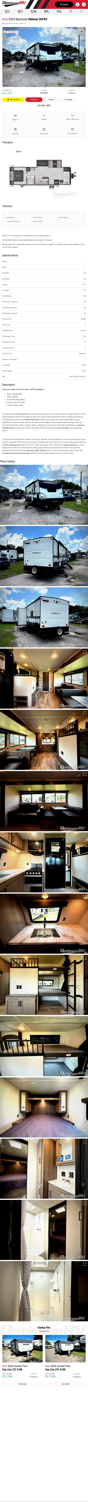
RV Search (64, 4)
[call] (77, 4)
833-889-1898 (44, 105)
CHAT (80, 1497)
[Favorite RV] (81, 31)
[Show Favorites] (81, 11)
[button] (4, 1356)
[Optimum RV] (14, 4)
